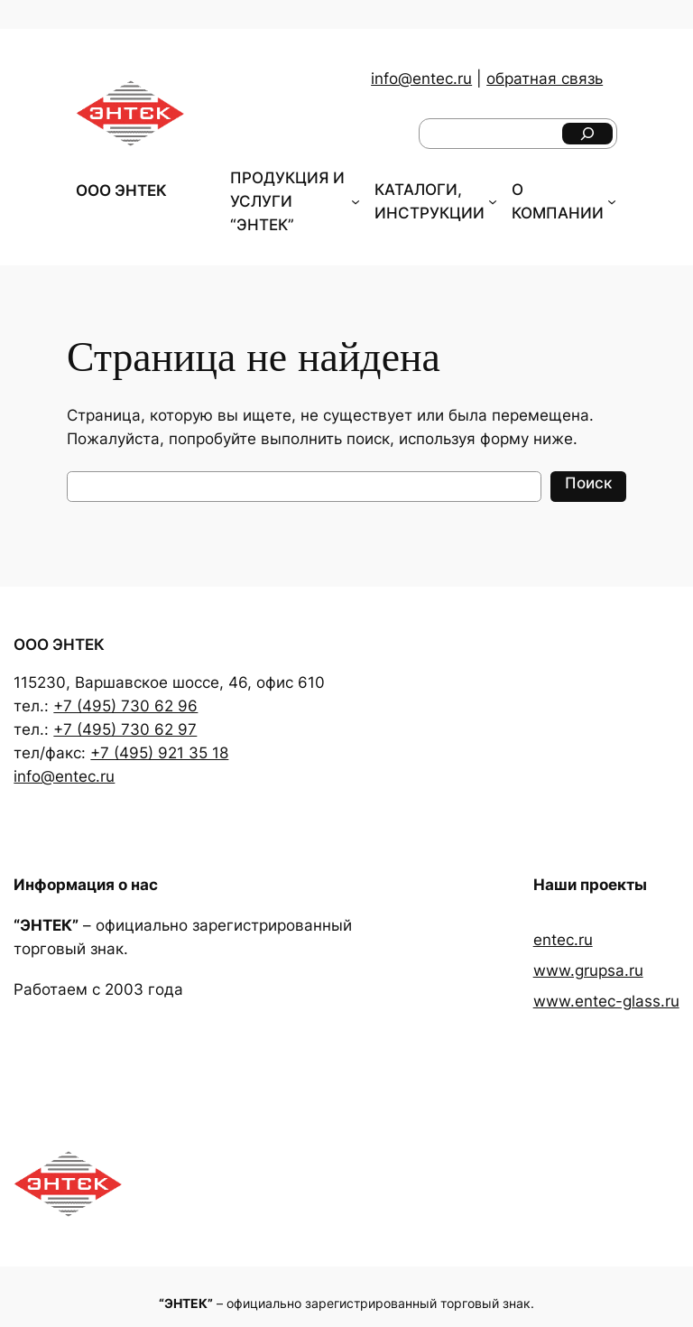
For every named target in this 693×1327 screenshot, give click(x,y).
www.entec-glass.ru (606, 1001)
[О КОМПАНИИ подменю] (611, 201)
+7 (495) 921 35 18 (159, 753)
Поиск (588, 483)
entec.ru (563, 940)
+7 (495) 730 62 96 (125, 706)
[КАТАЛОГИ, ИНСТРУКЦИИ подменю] (492, 201)
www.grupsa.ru (588, 970)
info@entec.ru (421, 79)
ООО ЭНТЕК (121, 190)
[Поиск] (587, 133)
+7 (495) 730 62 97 (125, 729)
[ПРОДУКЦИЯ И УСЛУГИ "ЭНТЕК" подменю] (355, 201)
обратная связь (544, 79)
